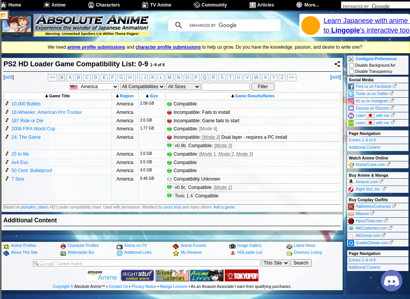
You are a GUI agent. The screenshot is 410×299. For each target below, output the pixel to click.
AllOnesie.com (368, 235)
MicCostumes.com (371, 228)
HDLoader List (249, 252)
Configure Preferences (376, 59)
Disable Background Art (372, 65)
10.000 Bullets (26, 104)
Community (214, 5)
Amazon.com (367, 182)
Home (14, 5)
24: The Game (26, 137)
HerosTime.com (369, 221)
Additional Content (364, 147)
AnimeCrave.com (370, 165)
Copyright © (63, 286)
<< (52, 77)
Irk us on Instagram (372, 101)
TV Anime (160, 5)
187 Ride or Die (27, 120)
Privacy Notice (144, 286)
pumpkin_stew (33, 207)
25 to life (20, 154)
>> (291, 77)
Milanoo (362, 214)
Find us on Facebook (373, 86)
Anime (59, 5)
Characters (108, 5)
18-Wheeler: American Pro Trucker (46, 112)
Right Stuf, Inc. (368, 189)
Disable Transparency (370, 71)
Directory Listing (308, 252)
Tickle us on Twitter (372, 94)
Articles (265, 5)
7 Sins (17, 179)
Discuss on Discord (372, 108)
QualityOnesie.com (372, 243)
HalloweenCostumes (373, 206)
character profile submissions (168, 47)
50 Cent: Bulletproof (31, 170)
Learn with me (372, 115)
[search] (365, 6)
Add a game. (224, 207)
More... (311, 5)
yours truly (172, 207)
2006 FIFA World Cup (33, 128)
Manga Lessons (174, 286)
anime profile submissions (96, 47)
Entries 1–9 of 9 (362, 140)
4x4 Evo (19, 162)
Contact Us (118, 286)
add (8, 77)
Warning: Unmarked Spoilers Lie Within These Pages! (92, 33)
